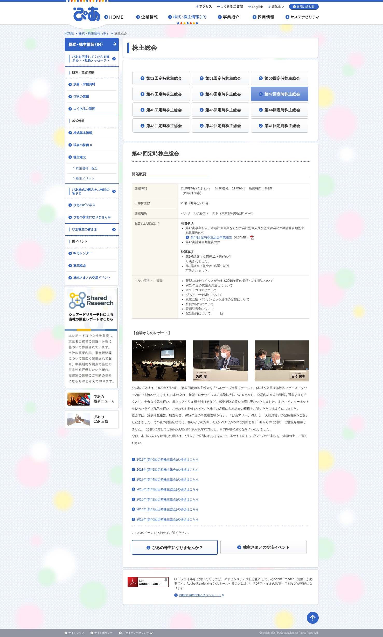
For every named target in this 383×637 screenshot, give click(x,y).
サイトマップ (76, 632)
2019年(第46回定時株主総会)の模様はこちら (168, 459)
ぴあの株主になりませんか (92, 217)
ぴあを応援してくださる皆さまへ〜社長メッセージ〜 (90, 58)
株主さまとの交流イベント (92, 277)
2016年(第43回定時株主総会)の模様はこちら (168, 489)
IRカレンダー (82, 253)
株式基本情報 (82, 133)
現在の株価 (83, 146)
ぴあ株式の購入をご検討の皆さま (90, 191)
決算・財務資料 (84, 84)
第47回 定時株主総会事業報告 (211, 237)
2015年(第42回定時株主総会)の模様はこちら (168, 499)
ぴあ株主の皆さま (84, 229)
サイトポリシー (103, 632)
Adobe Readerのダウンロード (201, 595)
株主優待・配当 (87, 168)
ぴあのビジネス (84, 205)
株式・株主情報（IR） (94, 33)
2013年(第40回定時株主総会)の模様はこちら (168, 519)
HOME (69, 33)
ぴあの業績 (81, 96)
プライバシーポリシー (136, 632)
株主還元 (79, 157)
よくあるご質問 (84, 109)
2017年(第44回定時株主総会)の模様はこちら (168, 479)
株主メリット (85, 178)
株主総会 (79, 265)
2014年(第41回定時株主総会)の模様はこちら (168, 509)
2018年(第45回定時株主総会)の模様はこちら (168, 469)
